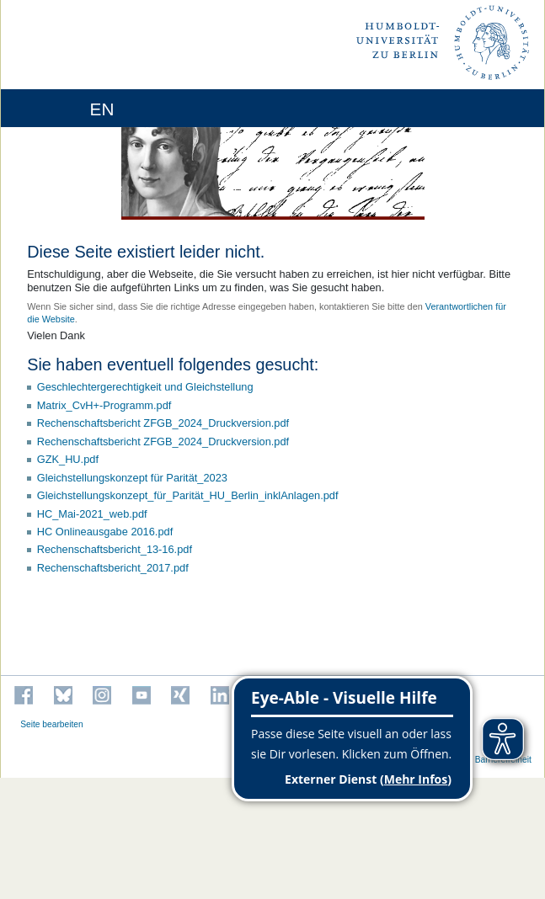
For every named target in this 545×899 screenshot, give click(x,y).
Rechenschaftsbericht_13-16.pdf (114, 549)
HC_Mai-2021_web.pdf (92, 514)
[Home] (60, 108)
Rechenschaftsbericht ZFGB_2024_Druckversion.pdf (163, 423)
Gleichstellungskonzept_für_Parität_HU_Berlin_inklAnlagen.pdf (188, 495)
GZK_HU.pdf (68, 459)
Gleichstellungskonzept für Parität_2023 (132, 477)
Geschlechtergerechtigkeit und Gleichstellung (145, 386)
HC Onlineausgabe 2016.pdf (105, 531)
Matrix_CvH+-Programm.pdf (104, 405)
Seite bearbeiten (51, 724)
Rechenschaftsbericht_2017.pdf (113, 567)
